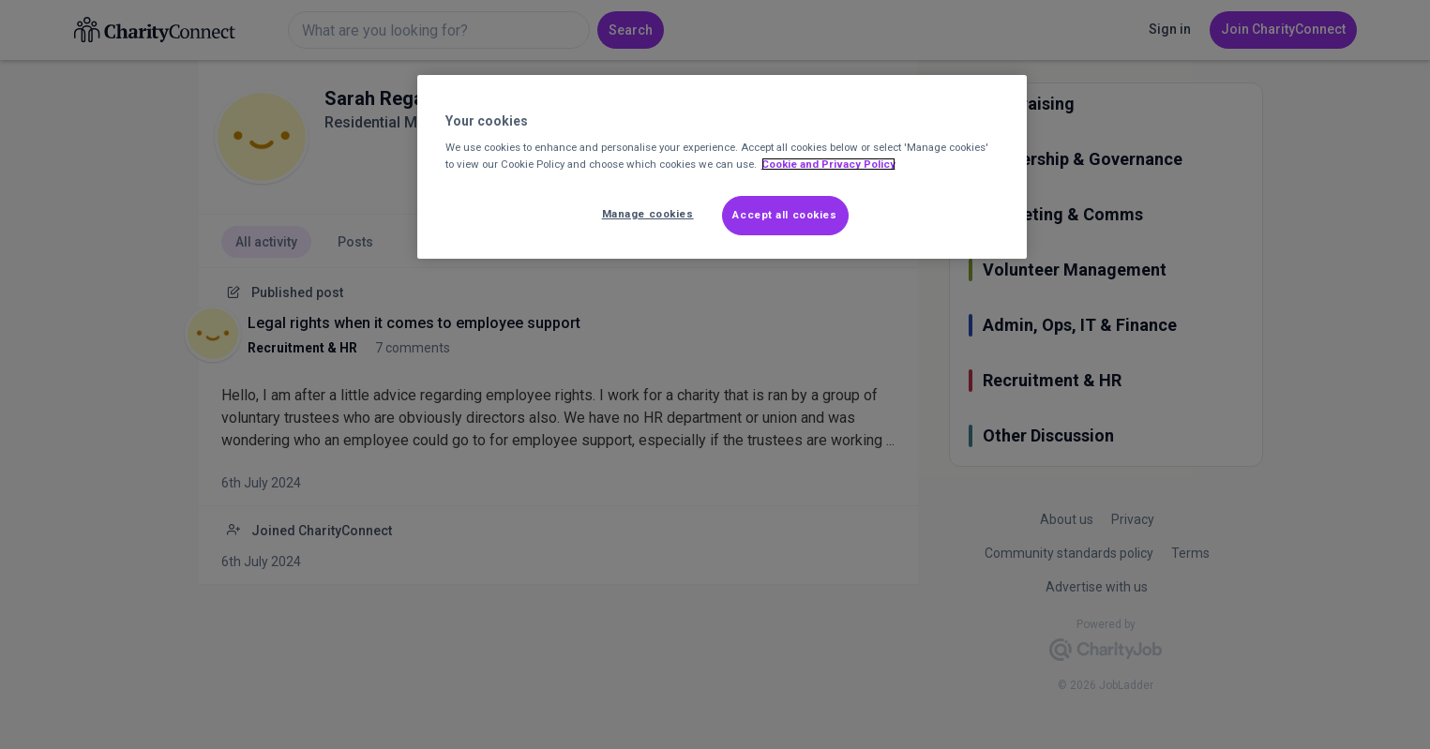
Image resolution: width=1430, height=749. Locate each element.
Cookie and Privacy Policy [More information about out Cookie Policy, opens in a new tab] (828, 164)
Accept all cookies (784, 214)
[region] (722, 167)
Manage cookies (648, 213)
